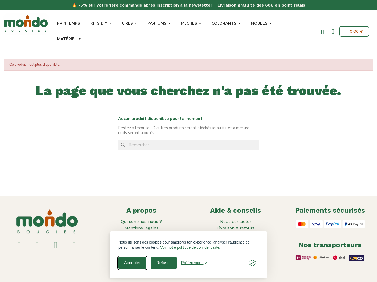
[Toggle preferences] (194, 262)
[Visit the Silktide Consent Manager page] (252, 263)
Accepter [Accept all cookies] (132, 263)
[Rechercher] (188, 145)
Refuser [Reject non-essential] (163, 263)
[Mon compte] (332, 31)
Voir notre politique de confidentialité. (190, 247)
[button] (321, 31)
